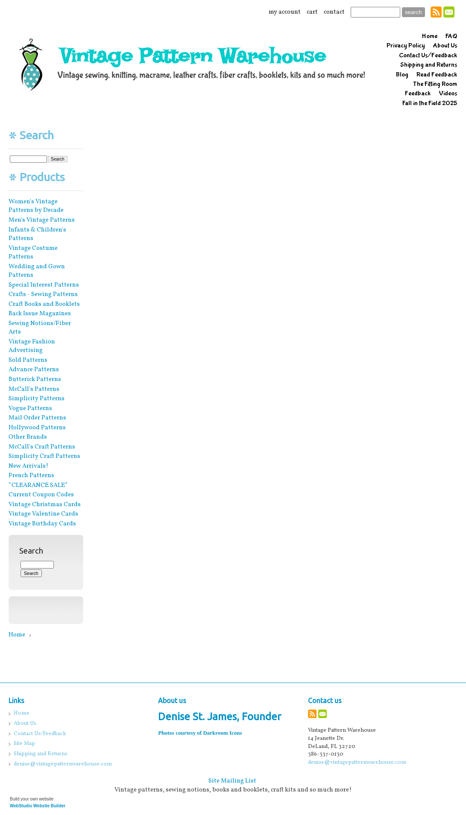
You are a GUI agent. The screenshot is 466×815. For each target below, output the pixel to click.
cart (312, 12)
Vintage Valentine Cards (43, 514)
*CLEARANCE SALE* (38, 485)
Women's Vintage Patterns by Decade (36, 206)
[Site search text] (375, 12)
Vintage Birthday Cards (42, 523)
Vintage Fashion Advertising (32, 346)
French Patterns (31, 475)
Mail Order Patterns (37, 417)
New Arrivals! (28, 466)
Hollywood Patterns (37, 427)
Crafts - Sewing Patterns (43, 294)
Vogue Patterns (30, 408)
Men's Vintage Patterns (42, 220)
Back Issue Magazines (40, 313)
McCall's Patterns (34, 389)
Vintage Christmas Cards (45, 504)
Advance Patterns (34, 369)
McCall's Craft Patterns (42, 447)
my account (285, 12)
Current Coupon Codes (41, 494)
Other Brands (28, 437)
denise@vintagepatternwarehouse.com (357, 762)
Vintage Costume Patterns (33, 252)
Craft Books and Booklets (44, 304)
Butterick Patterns (35, 379)
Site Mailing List (232, 781)
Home (17, 634)
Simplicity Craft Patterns (44, 456)
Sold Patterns (28, 360)
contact (334, 12)
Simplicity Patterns (36, 398)
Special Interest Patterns (44, 285)
